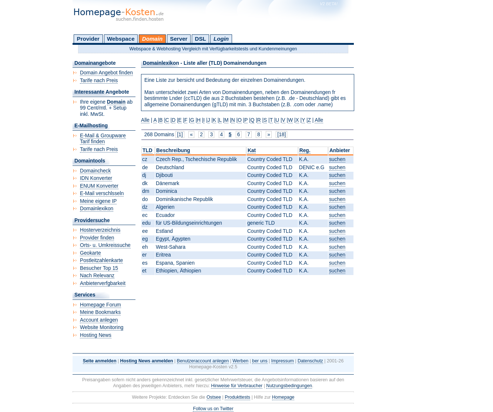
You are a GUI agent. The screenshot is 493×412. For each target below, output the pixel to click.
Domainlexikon (96, 208)
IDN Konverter (96, 178)
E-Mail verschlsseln (102, 193)
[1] (179, 134)
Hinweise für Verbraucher (236, 385)
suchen (337, 159)
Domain (152, 39)
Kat (252, 150)
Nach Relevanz (97, 275)
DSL (200, 39)
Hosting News (95, 335)
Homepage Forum (100, 305)
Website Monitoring (101, 327)
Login (221, 39)
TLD (147, 150)
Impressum (282, 361)
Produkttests (237, 397)
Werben (240, 361)
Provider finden (97, 238)
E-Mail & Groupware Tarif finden (103, 139)
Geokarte (90, 253)
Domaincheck (95, 171)
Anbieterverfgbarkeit (102, 283)
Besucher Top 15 (99, 268)
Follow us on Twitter (213, 408)
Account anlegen (99, 320)
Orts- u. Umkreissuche (105, 245)
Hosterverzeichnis (100, 230)
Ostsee (214, 397)
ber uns (259, 361)
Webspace (121, 39)
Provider (88, 39)
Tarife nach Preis (99, 80)
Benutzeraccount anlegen (203, 361)
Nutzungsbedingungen (289, 385)
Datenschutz (310, 361)
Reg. (305, 150)
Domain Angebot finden (106, 73)
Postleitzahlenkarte (101, 260)
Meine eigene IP (98, 201)
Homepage (283, 397)
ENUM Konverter (99, 186)
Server (178, 39)
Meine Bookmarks (100, 312)
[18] (281, 134)
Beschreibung (173, 150)
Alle (145, 120)
